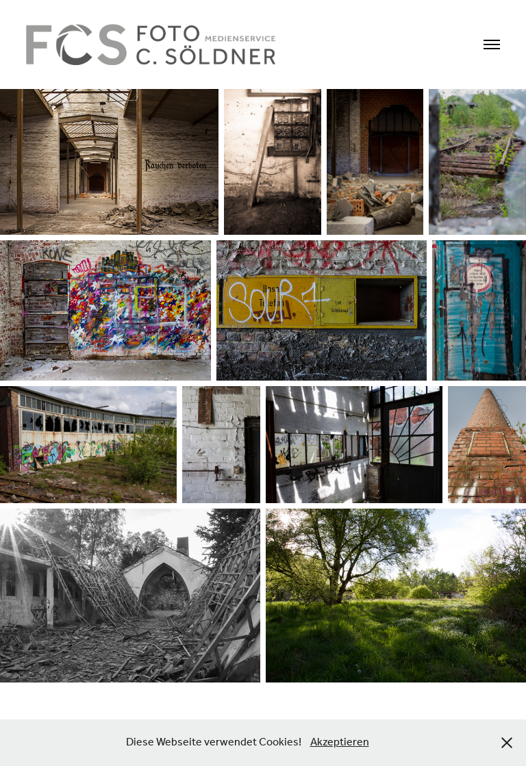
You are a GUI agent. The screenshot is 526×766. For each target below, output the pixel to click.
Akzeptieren (339, 742)
